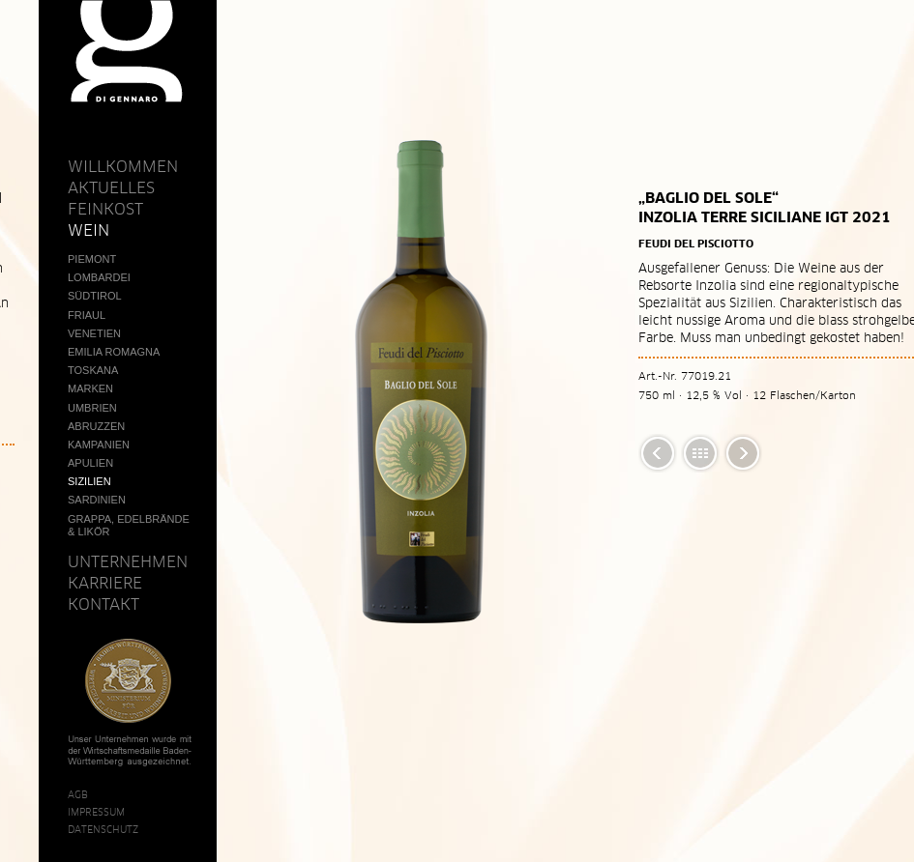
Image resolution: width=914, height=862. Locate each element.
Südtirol (95, 296)
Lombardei (99, 277)
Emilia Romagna (114, 352)
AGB (78, 794)
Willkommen (123, 166)
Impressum (96, 812)
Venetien (94, 333)
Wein (88, 230)
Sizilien (89, 481)
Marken (90, 388)
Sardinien (97, 499)
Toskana (93, 370)
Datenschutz (103, 829)
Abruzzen (96, 426)
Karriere (105, 582)
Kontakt (103, 604)
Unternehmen (128, 561)
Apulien (90, 463)
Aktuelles (111, 187)
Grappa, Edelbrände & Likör (129, 525)
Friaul (86, 315)
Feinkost (105, 208)
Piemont (92, 259)
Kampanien (99, 444)
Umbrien (92, 408)
